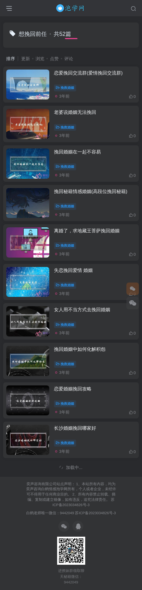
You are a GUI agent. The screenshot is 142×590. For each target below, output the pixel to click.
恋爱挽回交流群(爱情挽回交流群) (88, 72)
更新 (25, 58)
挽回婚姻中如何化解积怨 (79, 349)
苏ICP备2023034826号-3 (95, 513)
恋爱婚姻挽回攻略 (72, 388)
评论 (68, 58)
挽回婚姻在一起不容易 (77, 151)
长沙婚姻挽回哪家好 (75, 428)
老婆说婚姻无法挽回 (75, 112)
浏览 (40, 58)
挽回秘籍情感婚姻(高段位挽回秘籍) (90, 191)
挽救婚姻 (65, 87)
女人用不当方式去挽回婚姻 (82, 309)
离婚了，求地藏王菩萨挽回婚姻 (87, 230)
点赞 (54, 58)
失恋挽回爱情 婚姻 (73, 270)
